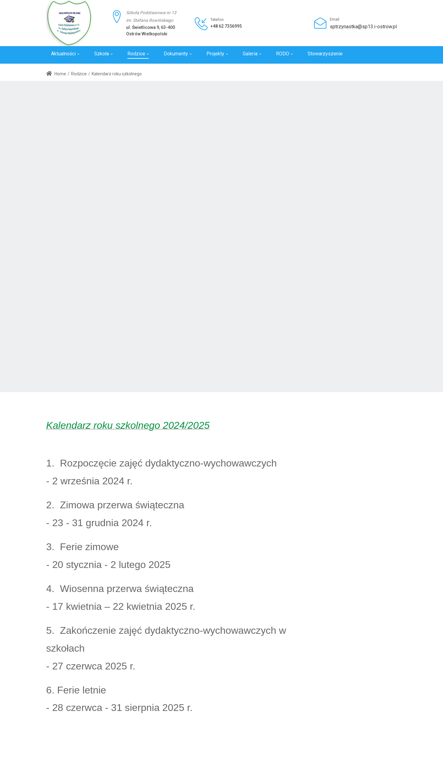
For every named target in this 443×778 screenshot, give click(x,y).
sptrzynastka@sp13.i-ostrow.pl (363, 27)
